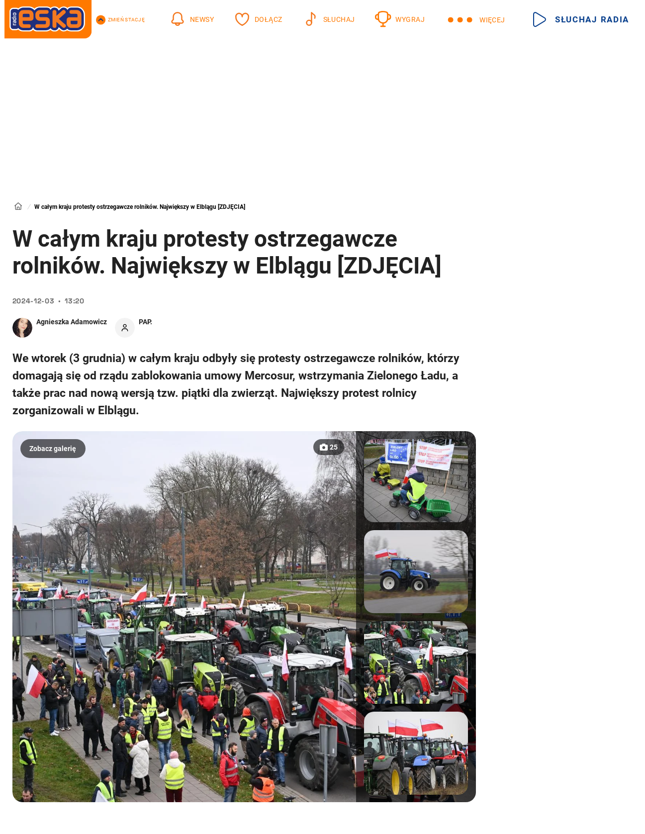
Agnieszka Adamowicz (71, 322)
